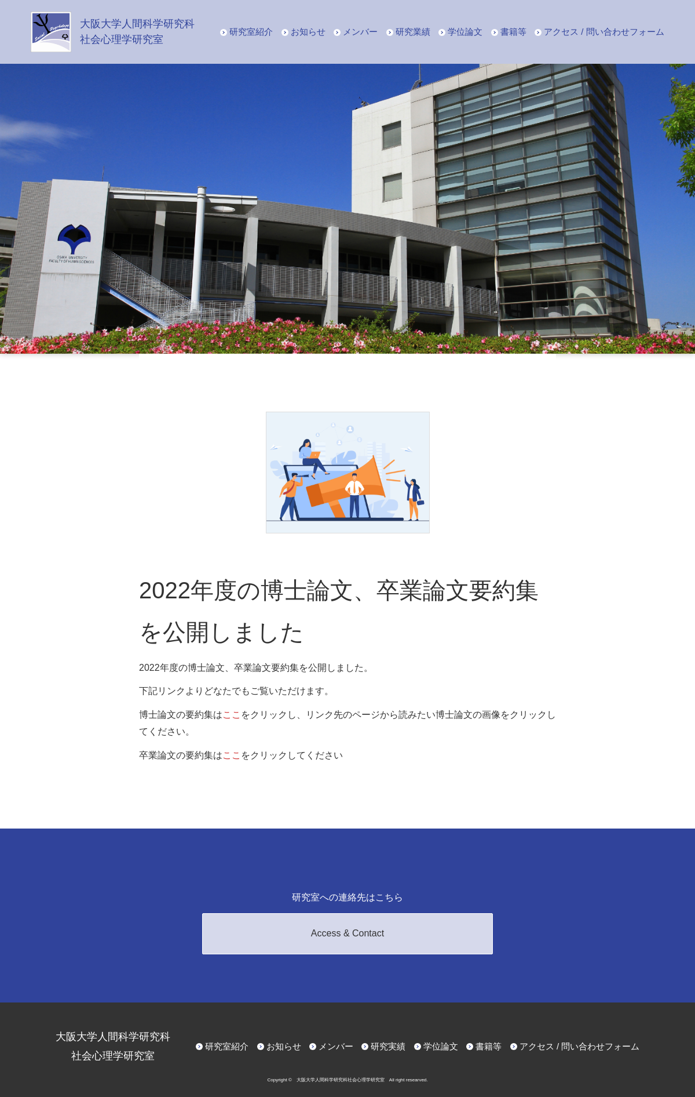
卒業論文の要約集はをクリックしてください (241, 755)
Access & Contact (347, 933)
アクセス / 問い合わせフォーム (604, 32)
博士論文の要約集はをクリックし (218, 715)
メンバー (360, 32)
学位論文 (465, 32)
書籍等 (513, 32)
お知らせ (308, 32)
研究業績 (413, 32)
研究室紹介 (251, 32)
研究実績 (388, 1046)
